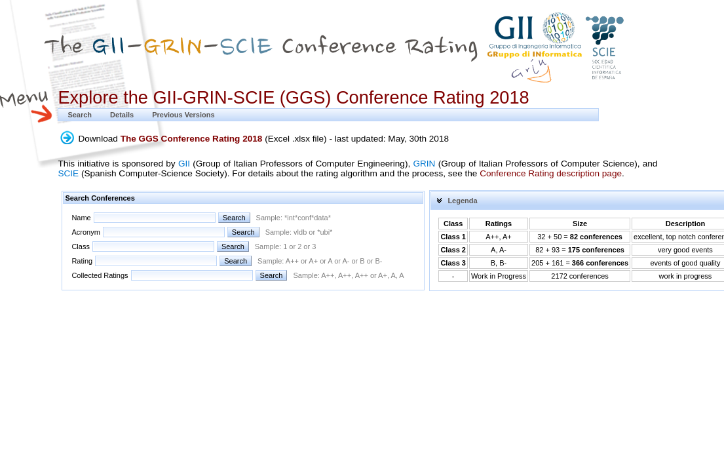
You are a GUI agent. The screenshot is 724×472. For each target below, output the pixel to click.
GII (184, 163)
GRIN (424, 163)
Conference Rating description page (551, 173)
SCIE (68, 173)
